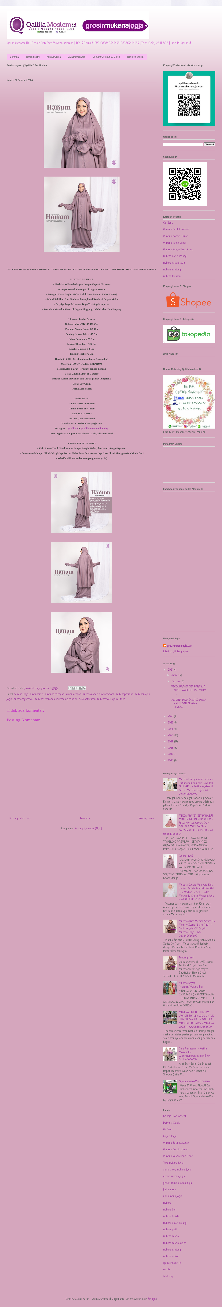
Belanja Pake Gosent (174, 1116)
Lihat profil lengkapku (176, 651)
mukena (167, 1203)
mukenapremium (125, 694)
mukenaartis (36, 694)
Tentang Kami (32, 57)
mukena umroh (171, 1256)
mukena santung (172, 269)
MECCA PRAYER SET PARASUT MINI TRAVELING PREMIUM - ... (188, 690)
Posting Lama (146, 818)
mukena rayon (171, 1236)
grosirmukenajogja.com (179, 646)
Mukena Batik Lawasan (176, 229)
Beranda (14, 57)
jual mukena (169, 1189)
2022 (171, 722)
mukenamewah (107, 694)
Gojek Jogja (169, 1136)
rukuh (166, 1269)
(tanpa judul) (186, 856)
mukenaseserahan (45, 699)
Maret (175, 675)
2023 (171, 716)
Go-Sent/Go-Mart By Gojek (106, 57)
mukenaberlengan (54, 694)
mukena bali (169, 1209)
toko (122, 699)
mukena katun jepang (175, 256)
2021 (171, 729)
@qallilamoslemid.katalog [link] (94, 428)
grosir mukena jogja (174, 1176)
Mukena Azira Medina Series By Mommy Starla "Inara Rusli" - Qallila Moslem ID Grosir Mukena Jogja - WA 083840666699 (197, 929)
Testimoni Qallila (135, 57)
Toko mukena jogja (173, 1163)
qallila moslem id (172, 1263)
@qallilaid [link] (73, 428)
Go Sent (168, 223)
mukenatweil (104, 699)
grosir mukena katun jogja (177, 1183)
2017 (171, 754)
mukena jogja (21, 694)
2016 (171, 760)
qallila (115, 699)
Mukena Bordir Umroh (175, 236)
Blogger (152, 1299)
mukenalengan (73, 694)
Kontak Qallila (54, 57)
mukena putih (170, 1229)
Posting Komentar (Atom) (88, 828)
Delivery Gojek (171, 1123)
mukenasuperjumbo (66, 699)
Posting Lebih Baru (20, 818)
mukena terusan (172, 276)
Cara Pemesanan (76, 57)
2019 (171, 741)
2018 (171, 748)
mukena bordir (171, 1216)
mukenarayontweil (23, 699)
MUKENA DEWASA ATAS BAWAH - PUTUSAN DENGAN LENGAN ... (188, 703)
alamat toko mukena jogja (177, 1169)
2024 (171, 670)
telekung (168, 1276)
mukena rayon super (174, 263)
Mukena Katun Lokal (174, 243)
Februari (177, 681)
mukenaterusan (87, 699)
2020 (171, 735)
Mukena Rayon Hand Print (178, 249)
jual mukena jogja (172, 1196)
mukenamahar (90, 694)
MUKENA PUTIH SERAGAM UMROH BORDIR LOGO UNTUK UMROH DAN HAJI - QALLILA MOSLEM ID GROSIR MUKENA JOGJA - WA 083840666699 (196, 1020)
